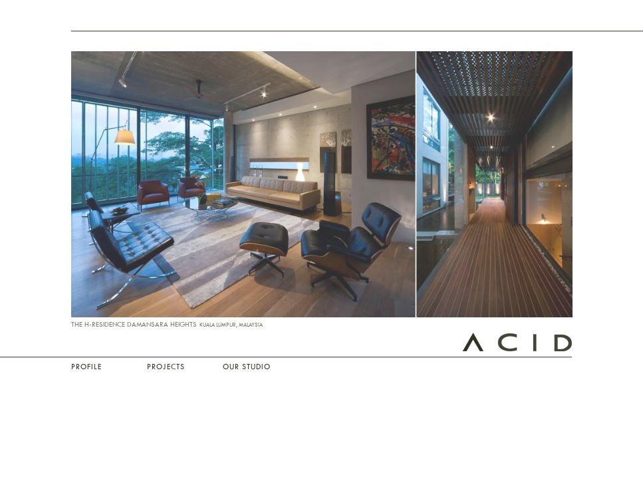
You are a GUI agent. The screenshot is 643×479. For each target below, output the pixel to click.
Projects (166, 367)
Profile (86, 367)
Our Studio (247, 367)
